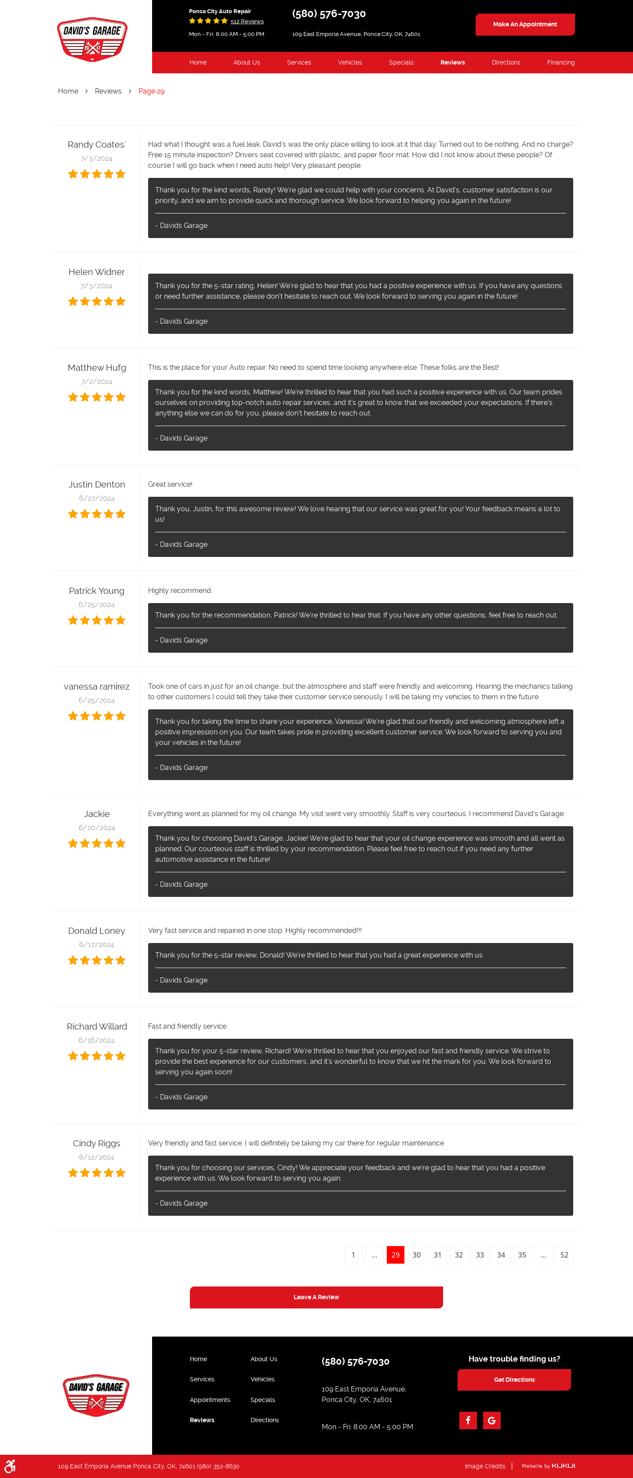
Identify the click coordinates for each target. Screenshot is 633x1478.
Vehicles (350, 62)
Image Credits (485, 1466)
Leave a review (316, 1297)
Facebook (468, 1420)
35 (522, 1255)
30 (417, 1255)
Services (299, 62)
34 (501, 1255)
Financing (561, 62)
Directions (506, 62)
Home (198, 62)
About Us (246, 62)
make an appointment (525, 24)
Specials (401, 62)
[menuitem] (198, 63)
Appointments (210, 1399)
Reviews (452, 62)
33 (480, 1255)
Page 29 (151, 91)
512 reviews (247, 21)
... (375, 1255)
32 (459, 1255)
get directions (514, 1379)
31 (438, 1255)
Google (492, 1420)
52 (564, 1255)
